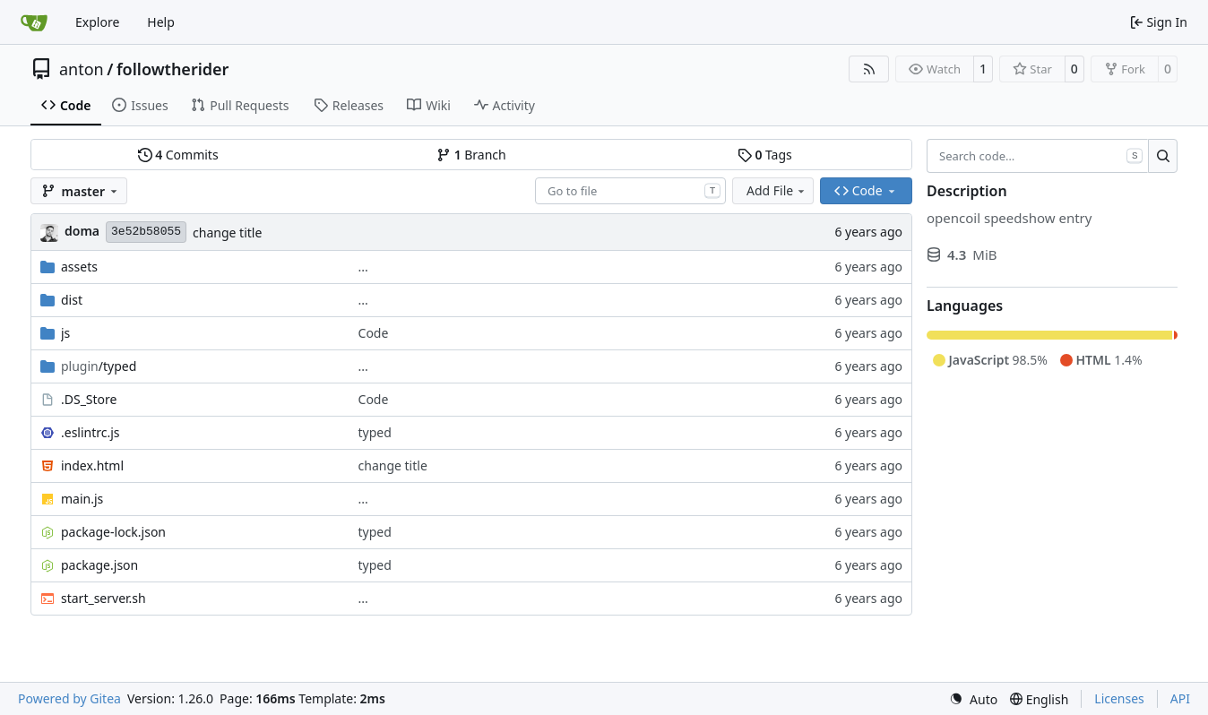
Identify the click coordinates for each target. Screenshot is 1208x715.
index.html (92, 465)
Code (373, 332)
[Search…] (1163, 156)
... (363, 266)
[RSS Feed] (869, 69)
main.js (82, 498)
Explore (97, 21)
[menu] (973, 699)
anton (81, 69)
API (1180, 698)
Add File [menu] (776, 190)
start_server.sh (103, 598)
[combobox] (630, 190)
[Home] (34, 22)
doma (82, 230)
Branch (471, 154)
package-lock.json (113, 531)
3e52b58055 (146, 231)
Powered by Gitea (69, 698)
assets (79, 266)
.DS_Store (88, 399)
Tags (765, 154)
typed (375, 432)
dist (71, 299)
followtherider (172, 69)
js (65, 332)
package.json (99, 564)
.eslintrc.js (90, 432)
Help (161, 21)
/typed (98, 366)
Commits (178, 154)
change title (227, 232)
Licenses (1119, 698)
